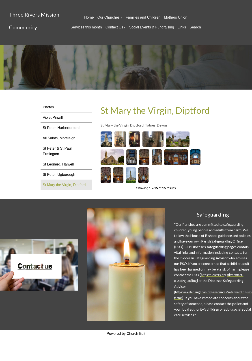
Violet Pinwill (53, 117)
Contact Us (114, 27)
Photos (48, 107)
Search (195, 27)
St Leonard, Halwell (58, 164)
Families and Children (143, 17)
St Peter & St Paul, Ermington (58, 151)
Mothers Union (175, 17)
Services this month (86, 27)
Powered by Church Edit (126, 333)
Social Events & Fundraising (151, 27)
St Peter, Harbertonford (61, 128)
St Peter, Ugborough (59, 174)
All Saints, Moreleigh (59, 138)
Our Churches (108, 17)
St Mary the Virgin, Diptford (64, 185)
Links (182, 27)
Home (89, 17)
